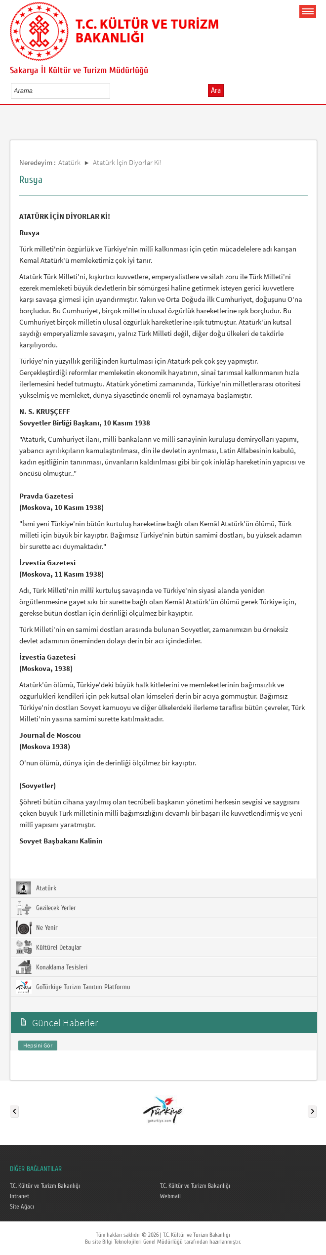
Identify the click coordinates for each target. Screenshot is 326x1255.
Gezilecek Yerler (46, 908)
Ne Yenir (37, 927)
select (113, 90)
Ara (216, 90)
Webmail (170, 1196)
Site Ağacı (22, 1206)
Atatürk (69, 162)
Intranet (19, 1196)
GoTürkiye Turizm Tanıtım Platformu (73, 987)
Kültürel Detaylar (49, 947)
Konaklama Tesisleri (51, 967)
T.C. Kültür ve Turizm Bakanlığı (45, 1185)
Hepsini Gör (37, 1045)
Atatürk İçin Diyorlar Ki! (127, 162)
